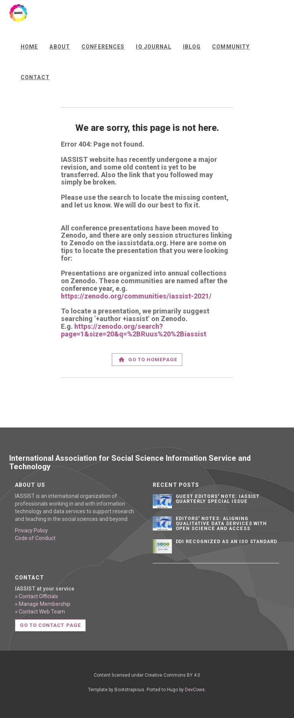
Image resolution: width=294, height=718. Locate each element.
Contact (35, 77)
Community (231, 47)
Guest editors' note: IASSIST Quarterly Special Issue (218, 499)
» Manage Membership (42, 604)
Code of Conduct (35, 538)
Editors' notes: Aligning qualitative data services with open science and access (221, 523)
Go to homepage (148, 359)
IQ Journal (153, 47)
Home (29, 47)
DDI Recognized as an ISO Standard (227, 541)
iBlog (192, 47)
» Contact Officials (36, 596)
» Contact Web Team (40, 612)
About (59, 47)
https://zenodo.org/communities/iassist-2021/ (136, 296)
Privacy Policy (31, 530)
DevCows (195, 689)
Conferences (103, 47)
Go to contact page (50, 625)
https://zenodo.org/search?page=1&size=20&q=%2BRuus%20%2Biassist (133, 330)
